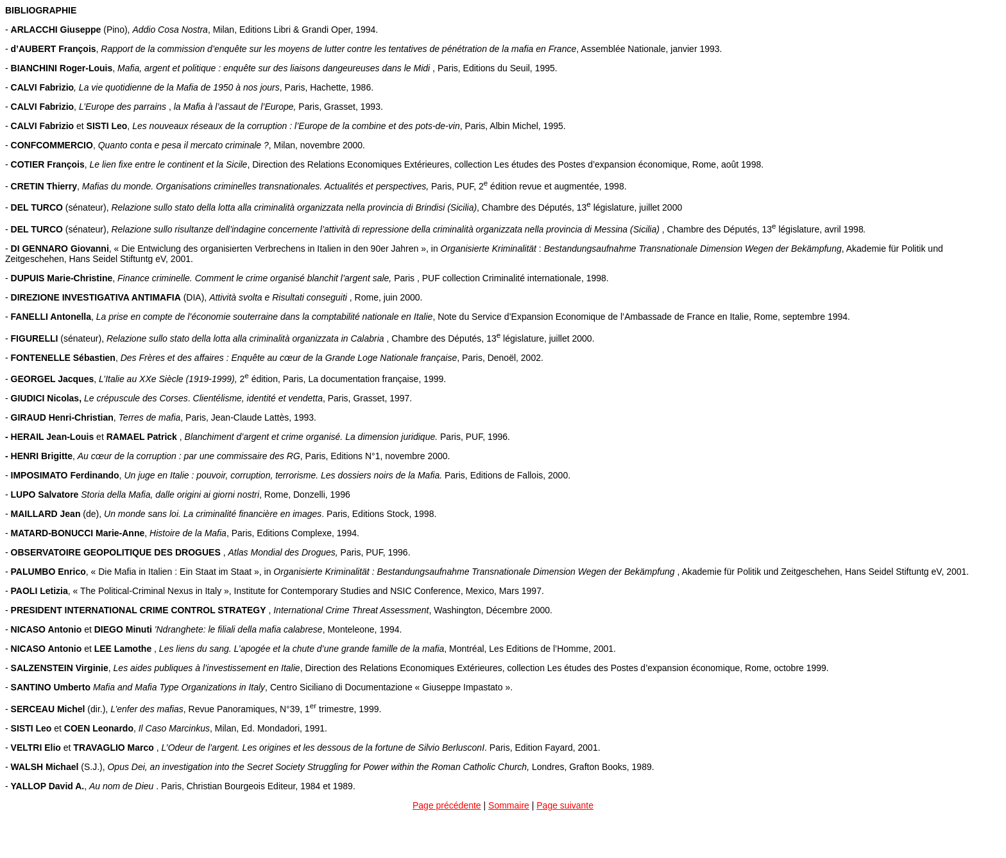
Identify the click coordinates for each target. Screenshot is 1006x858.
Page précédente (447, 805)
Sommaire (508, 805)
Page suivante (564, 805)
